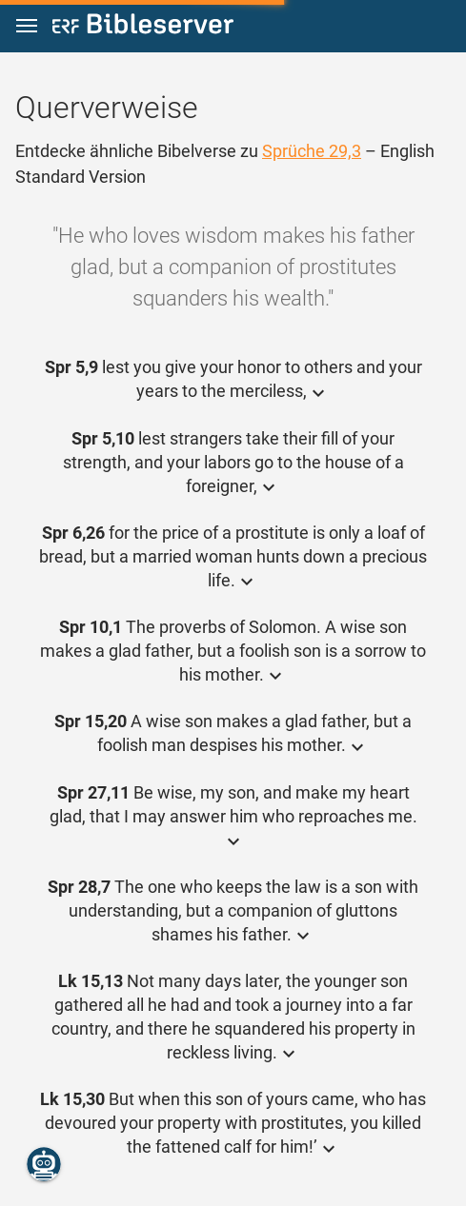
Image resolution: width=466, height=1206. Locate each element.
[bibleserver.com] (142, 27)
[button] (26, 26)
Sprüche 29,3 (311, 151)
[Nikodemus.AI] (44, 1164)
